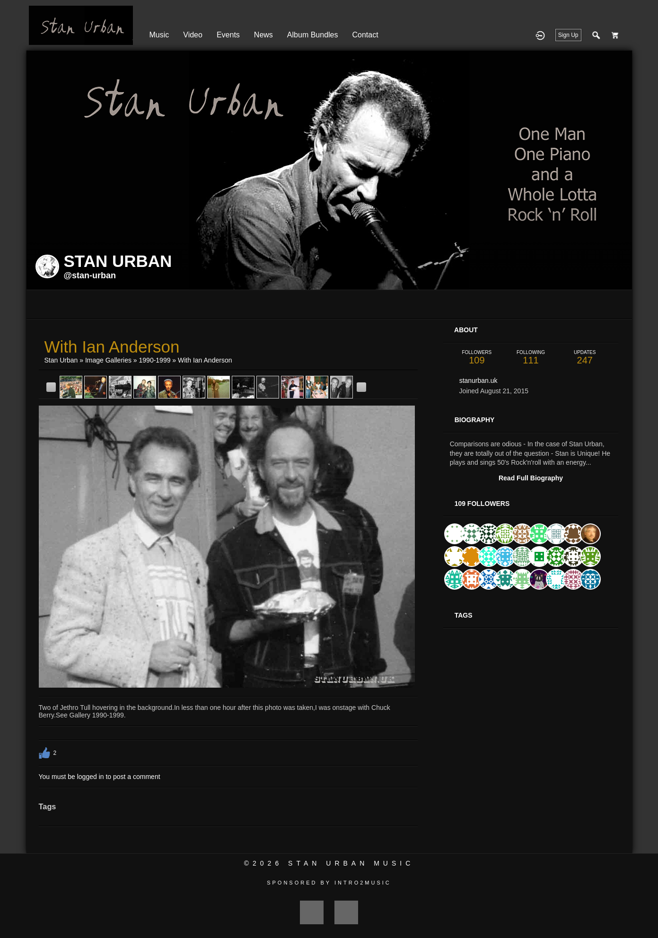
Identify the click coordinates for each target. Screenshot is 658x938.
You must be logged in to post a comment (99, 776)
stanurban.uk (478, 380)
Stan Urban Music (351, 863)
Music (159, 35)
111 (531, 357)
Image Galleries (108, 360)
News (263, 35)
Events (228, 35)
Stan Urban (61, 360)
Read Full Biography (531, 478)
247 (585, 357)
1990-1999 (155, 360)
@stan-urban (90, 275)
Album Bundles (312, 35)
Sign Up (568, 35)
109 (477, 357)
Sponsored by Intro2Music (329, 882)
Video (192, 35)
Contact (365, 35)
